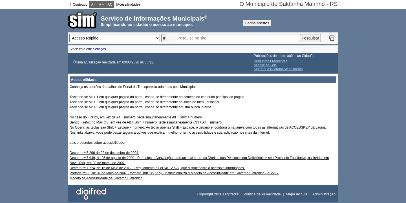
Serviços (99, 49)
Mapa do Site (297, 194)
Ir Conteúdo (79, 4)
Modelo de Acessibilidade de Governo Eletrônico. (107, 178)
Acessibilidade (128, 4)
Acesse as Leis (265, 65)
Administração (324, 194)
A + (101, 4)
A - (93, 4)
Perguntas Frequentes (270, 61)
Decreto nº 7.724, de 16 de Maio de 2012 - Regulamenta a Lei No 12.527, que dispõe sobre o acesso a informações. (157, 168)
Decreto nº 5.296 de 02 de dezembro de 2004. (104, 153)
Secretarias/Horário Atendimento (278, 69)
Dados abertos (257, 23)
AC (110, 4)
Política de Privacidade (262, 194)
